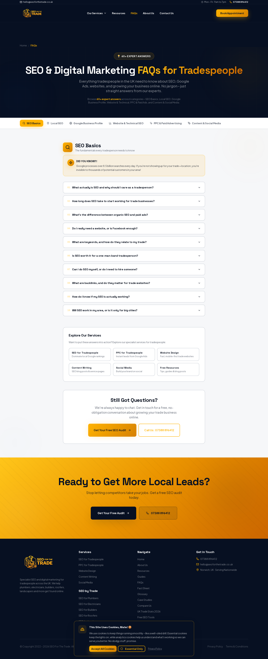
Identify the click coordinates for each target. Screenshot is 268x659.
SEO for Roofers (88, 615)
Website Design (87, 570)
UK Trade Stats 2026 (148, 611)
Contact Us (167, 13)
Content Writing (88, 576)
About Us (148, 13)
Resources (118, 13)
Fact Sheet (143, 588)
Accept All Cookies (103, 648)
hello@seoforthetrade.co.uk (36, 2)
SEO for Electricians (90, 603)
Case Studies (144, 599)
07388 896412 (239, 2)
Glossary (142, 594)
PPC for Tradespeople (91, 565)
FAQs (134, 13)
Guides (141, 576)
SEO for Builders (88, 609)
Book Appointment (232, 13)
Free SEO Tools (146, 617)
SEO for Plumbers (88, 598)
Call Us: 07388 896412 (159, 431)
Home (140, 559)
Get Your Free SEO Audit (112, 431)
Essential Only (131, 648)
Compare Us (144, 605)
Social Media (86, 582)
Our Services (96, 13)
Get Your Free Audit (113, 514)
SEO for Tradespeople (91, 559)
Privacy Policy (155, 648)
